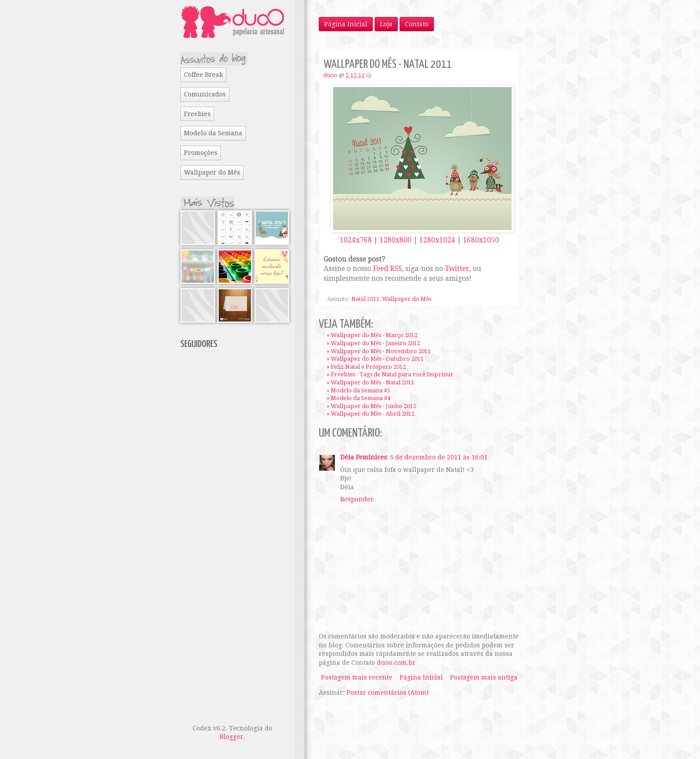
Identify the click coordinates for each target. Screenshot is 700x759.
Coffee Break (203, 74)
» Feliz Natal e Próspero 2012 (366, 366)
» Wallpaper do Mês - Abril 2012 (370, 413)
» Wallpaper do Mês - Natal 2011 (370, 382)
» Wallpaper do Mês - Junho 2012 (371, 406)
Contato (417, 24)
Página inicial (421, 677)
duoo (330, 75)
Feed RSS (387, 269)
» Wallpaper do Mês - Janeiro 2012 (373, 343)
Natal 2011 (365, 299)
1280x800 (395, 240)
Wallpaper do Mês (406, 299)
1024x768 (356, 240)
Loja (386, 24)
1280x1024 (437, 240)
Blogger (231, 736)
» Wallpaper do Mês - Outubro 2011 (375, 358)
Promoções (200, 152)
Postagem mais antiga (483, 677)
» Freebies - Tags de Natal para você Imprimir (390, 374)
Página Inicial (345, 24)
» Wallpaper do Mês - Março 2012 (372, 335)
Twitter (457, 269)
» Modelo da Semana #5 (358, 390)
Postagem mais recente (356, 677)
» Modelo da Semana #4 (358, 398)
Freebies (197, 113)
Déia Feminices (363, 457)
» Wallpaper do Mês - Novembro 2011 (379, 351)
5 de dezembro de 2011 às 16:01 (439, 457)
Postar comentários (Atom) (387, 692)
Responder (357, 499)
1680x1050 (481, 240)
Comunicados (205, 94)
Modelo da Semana (213, 133)
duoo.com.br (396, 662)
